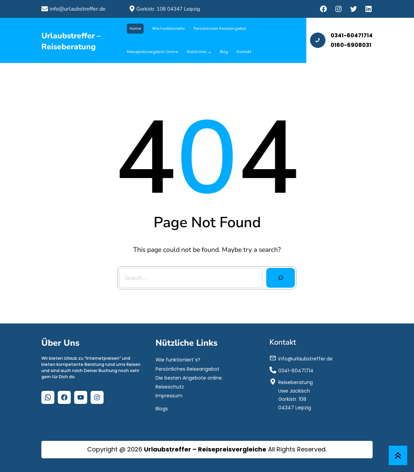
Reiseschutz (170, 386)
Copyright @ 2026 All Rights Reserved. (206, 449)
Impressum (169, 395)
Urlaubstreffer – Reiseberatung (71, 41)
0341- (339, 35)
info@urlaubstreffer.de (78, 9)
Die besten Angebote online (189, 377)
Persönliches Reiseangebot (187, 368)
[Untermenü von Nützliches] (209, 51)
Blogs (162, 408)
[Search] (279, 275)
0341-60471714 (295, 370)
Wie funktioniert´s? (178, 359)
